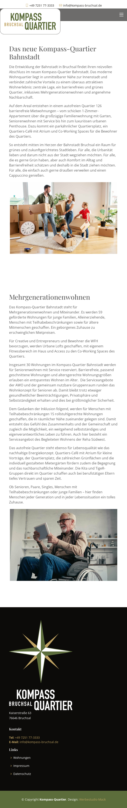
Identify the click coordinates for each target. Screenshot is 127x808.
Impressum (21, 765)
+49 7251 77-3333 (24, 737)
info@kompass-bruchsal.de (33, 742)
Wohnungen (22, 757)
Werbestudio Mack (92, 799)
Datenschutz (22, 773)
